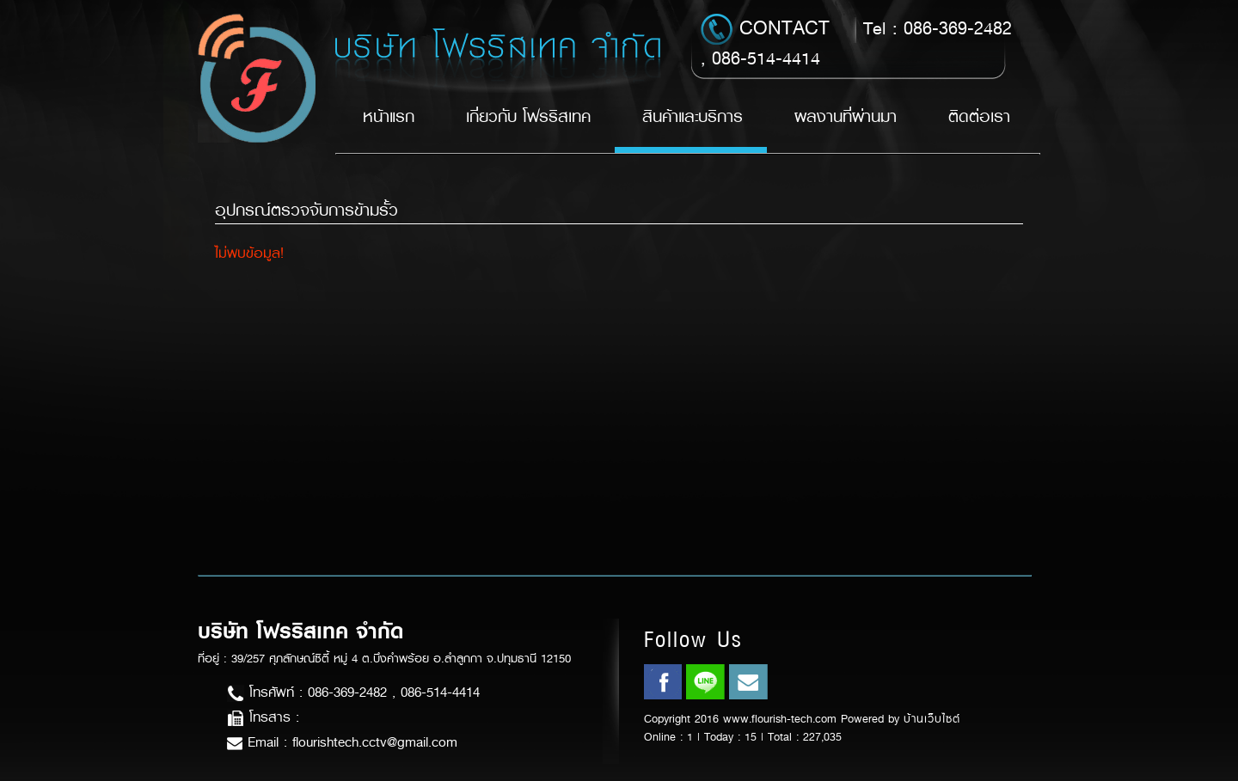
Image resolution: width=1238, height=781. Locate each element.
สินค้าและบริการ (692, 116)
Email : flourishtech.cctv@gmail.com (342, 742)
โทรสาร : (263, 717)
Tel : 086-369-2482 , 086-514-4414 (856, 42)
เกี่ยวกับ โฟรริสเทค (528, 116)
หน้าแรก (388, 116)
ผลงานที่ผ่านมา (845, 116)
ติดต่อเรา (979, 116)
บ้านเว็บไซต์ (932, 719)
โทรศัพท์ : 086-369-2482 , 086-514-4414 (353, 692)
